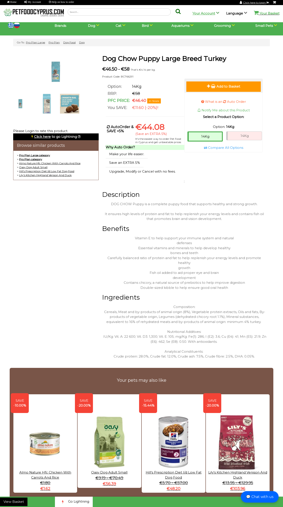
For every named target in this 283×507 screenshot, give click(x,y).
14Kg (205, 136)
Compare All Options (223, 148)
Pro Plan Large (35, 42)
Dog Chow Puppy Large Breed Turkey (164, 59)
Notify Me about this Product (223, 110)
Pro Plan (54, 42)
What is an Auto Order (223, 102)
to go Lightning (55, 137)
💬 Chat (259, 497)
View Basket (14, 502)
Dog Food (69, 42)
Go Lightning (73, 501)
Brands (60, 26)
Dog (82, 42)
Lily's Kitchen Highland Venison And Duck (45, 175)
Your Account (203, 13)
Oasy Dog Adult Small (33, 167)
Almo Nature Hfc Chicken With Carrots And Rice (49, 163)
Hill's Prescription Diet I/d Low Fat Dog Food (46, 171)
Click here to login (256, 2)
